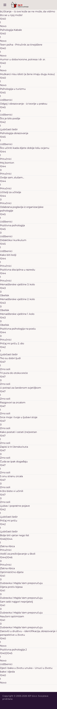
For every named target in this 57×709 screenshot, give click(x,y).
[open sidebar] (5, 5)
